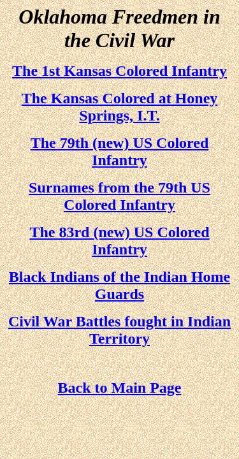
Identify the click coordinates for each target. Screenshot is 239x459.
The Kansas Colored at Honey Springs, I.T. (120, 107)
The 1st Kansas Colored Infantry (119, 70)
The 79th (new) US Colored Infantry (120, 151)
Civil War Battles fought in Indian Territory (119, 330)
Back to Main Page (120, 387)
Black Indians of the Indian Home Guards (119, 285)
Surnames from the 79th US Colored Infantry (119, 196)
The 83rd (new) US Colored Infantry (119, 241)
